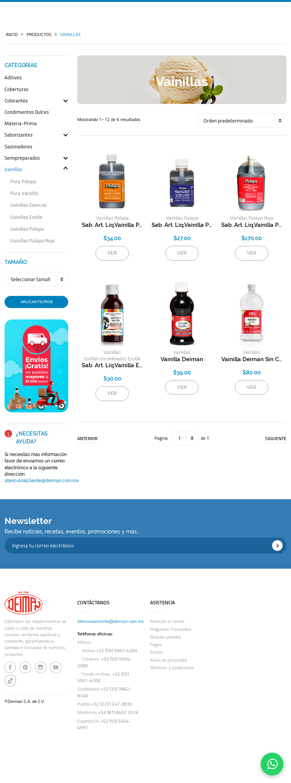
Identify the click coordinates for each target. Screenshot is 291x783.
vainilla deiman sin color (251, 359)
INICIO (12, 34)
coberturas (16, 90)
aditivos (13, 78)
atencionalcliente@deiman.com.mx (42, 480)
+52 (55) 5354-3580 (104, 662)
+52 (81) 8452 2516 (118, 712)
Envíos (156, 652)
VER (112, 253)
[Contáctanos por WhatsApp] (272, 764)
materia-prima (21, 124)
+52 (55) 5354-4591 (104, 724)
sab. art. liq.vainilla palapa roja (251, 225)
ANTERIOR (87, 438)
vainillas (70, 34)
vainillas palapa (27, 229)
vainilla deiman (182, 359)
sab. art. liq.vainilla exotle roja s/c (112, 365)
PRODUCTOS (39, 34)
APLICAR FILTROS (36, 301)
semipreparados (22, 158)
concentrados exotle (119, 359)
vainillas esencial (28, 205)
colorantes (16, 101)
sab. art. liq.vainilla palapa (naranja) (112, 225)
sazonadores (18, 147)
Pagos (156, 644)
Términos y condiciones (172, 668)
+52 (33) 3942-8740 (104, 692)
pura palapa (23, 181)
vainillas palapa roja (32, 240)
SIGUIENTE (275, 438)
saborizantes (19, 135)
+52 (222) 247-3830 (111, 704)
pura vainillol (24, 193)
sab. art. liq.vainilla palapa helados (182, 225)
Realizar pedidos (165, 637)
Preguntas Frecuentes (170, 629)
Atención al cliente (167, 621)
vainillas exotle (26, 217)
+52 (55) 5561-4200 (116, 650)
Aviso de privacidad (168, 660)
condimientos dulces (27, 112)
